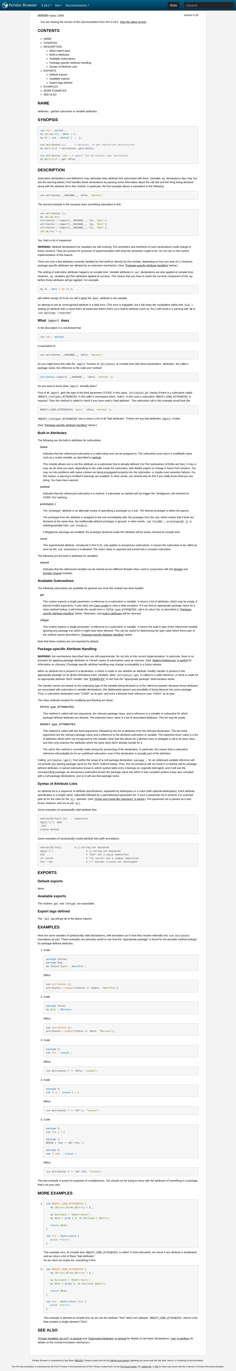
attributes (43, 15)
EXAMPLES (51, 86)
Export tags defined (60, 82)
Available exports (59, 78)
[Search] (209, 5)
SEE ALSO (50, 94)
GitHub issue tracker (119, 1361)
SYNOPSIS (50, 42)
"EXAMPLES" (97, 679)
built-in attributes (112, 613)
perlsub (96, 457)
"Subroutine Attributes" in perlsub (107, 1338)
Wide (173, 5)
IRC (157, 1367)
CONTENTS (49, 30)
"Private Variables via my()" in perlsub (60, 1338)
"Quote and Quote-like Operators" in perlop (119, 799)
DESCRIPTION (53, 46)
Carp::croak (101, 605)
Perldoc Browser (19, 5)
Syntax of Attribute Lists (63, 66)
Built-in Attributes (59, 54)
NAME (47, 38)
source (53, 15)
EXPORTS (50, 70)
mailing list (146, 1367)
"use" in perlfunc (180, 1338)
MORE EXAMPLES (55, 90)
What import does (59, 50)
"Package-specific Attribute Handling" (147, 265)
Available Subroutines (62, 58)
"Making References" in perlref (170, 660)
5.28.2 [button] (45, 5)
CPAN (60, 15)
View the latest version (133, 21)
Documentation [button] (76, 5)
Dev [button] (57, 5)
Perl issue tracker (128, 1367)
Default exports (58, 74)
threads (178, 569)
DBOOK (79, 1361)
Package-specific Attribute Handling (70, 62)
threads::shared (52, 573)
